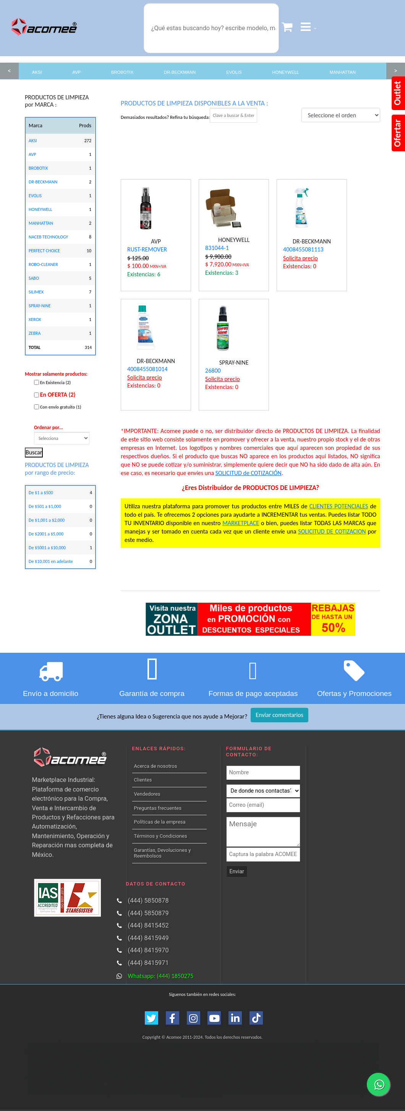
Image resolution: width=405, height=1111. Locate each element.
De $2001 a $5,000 (46, 534)
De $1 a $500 (41, 492)
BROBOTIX (122, 72)
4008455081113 (303, 249)
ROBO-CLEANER (43, 264)
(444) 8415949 (148, 938)
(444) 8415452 (148, 925)
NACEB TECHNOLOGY (48, 237)
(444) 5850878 (148, 900)
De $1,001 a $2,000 (47, 520)
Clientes (143, 780)
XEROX (35, 319)
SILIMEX (36, 292)
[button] (309, 28)
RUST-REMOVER (147, 249)
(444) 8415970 (148, 950)
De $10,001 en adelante (51, 561)
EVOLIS (233, 72)
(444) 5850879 (148, 913)
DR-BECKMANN (180, 72)
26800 (213, 370)
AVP (77, 72)
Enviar (237, 871)
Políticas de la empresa (160, 822)
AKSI (37, 72)
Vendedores (147, 794)
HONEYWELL (285, 72)
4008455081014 (147, 369)
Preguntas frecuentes (157, 808)
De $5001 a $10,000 (47, 547)
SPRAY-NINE (40, 305)
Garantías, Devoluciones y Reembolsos (162, 853)
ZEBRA (34, 333)
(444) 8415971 (148, 963)
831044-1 (217, 247)
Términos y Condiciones (160, 836)
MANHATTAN (343, 72)
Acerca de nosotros (155, 766)
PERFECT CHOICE (44, 250)
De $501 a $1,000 (45, 506)
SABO (34, 278)
